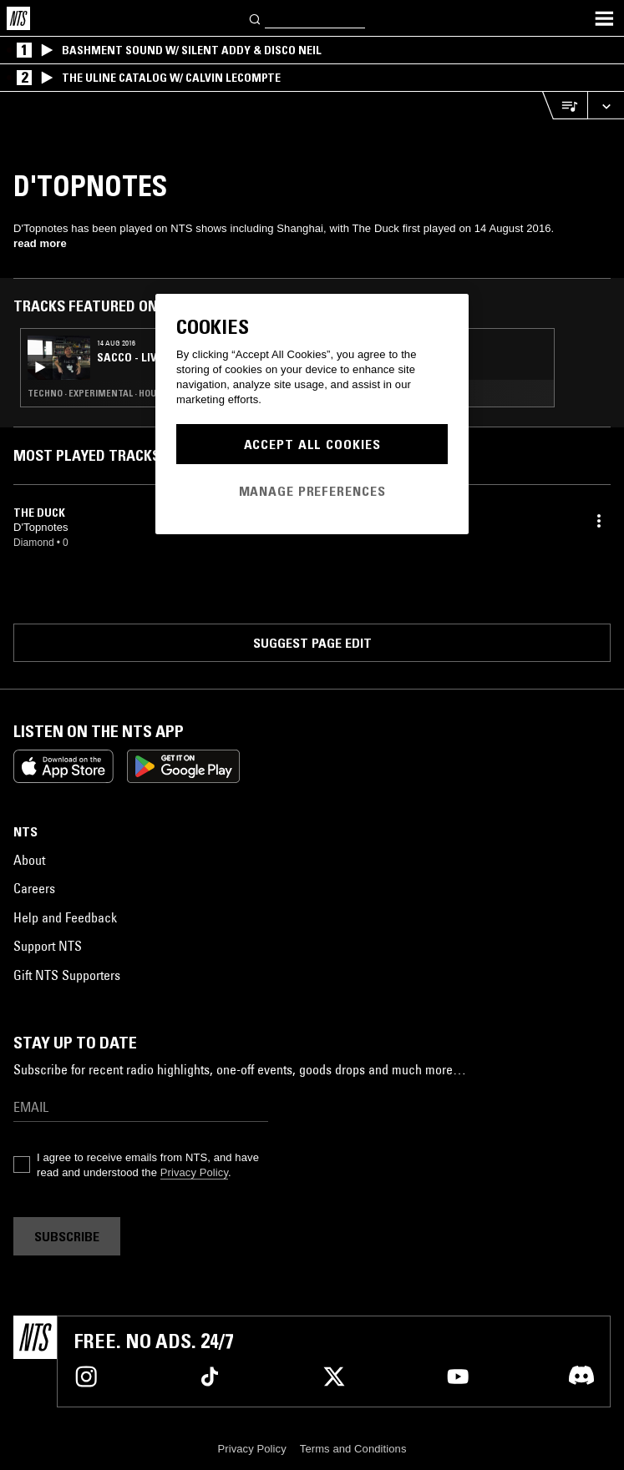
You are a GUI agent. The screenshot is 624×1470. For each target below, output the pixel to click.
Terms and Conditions (353, 1448)
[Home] (18, 18)
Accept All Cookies (312, 444)
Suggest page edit (312, 642)
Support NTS (47, 945)
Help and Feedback (65, 917)
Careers (34, 888)
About (29, 859)
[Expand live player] (605, 105)
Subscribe (66, 1236)
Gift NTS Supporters (66, 975)
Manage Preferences (312, 490)
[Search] (255, 18)
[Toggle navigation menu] (604, 18)
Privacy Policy (194, 1172)
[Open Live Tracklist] (564, 105)
